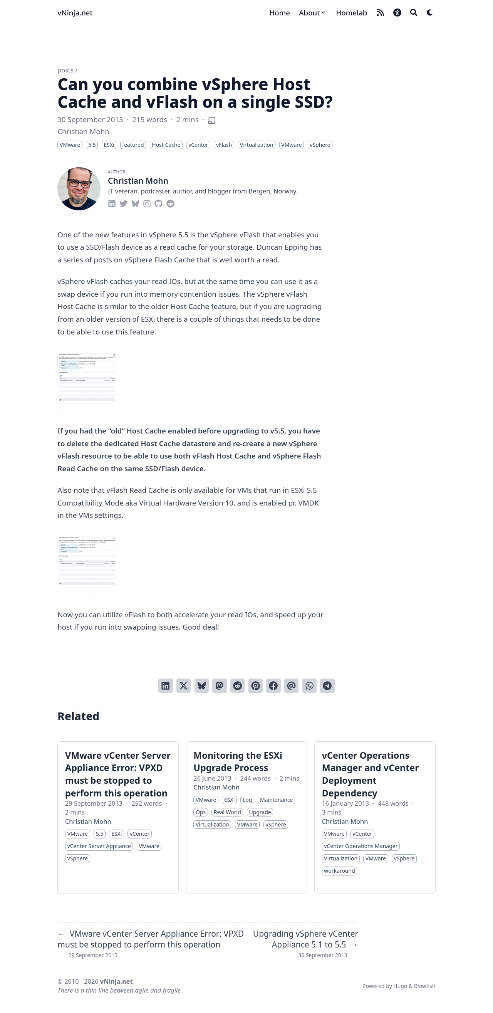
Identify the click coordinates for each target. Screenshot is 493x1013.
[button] (397, 12)
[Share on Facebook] (273, 686)
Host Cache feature (203, 306)
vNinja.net (74, 12)
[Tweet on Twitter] (183, 686)
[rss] (380, 12)
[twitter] (123, 202)
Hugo (400, 985)
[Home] (279, 12)
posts (65, 70)
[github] (158, 202)
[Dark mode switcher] (430, 12)
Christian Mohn (83, 131)
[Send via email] (291, 686)
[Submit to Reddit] (237, 686)
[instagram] (147, 202)
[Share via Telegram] (327, 686)
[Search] (414, 12)
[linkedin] (112, 202)
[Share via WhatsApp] (309, 686)
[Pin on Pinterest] (255, 686)
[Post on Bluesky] (202, 686)
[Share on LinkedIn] (165, 686)
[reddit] (170, 202)
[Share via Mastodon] (219, 686)
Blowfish (425, 985)
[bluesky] (135, 202)
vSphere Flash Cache (159, 259)
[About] (313, 12)
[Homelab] (351, 12)
